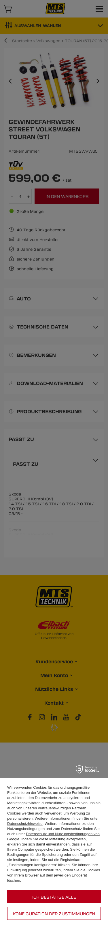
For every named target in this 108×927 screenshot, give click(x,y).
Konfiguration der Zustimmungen (54, 913)
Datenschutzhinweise (25, 823)
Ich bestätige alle (54, 897)
